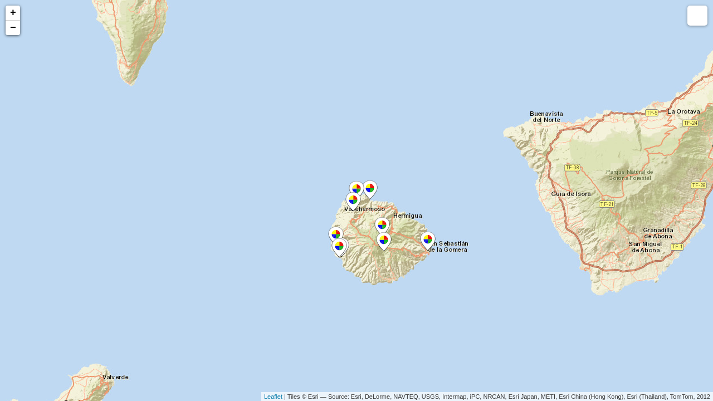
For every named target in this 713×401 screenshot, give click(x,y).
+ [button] (13, 12)
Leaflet (273, 396)
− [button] (13, 28)
